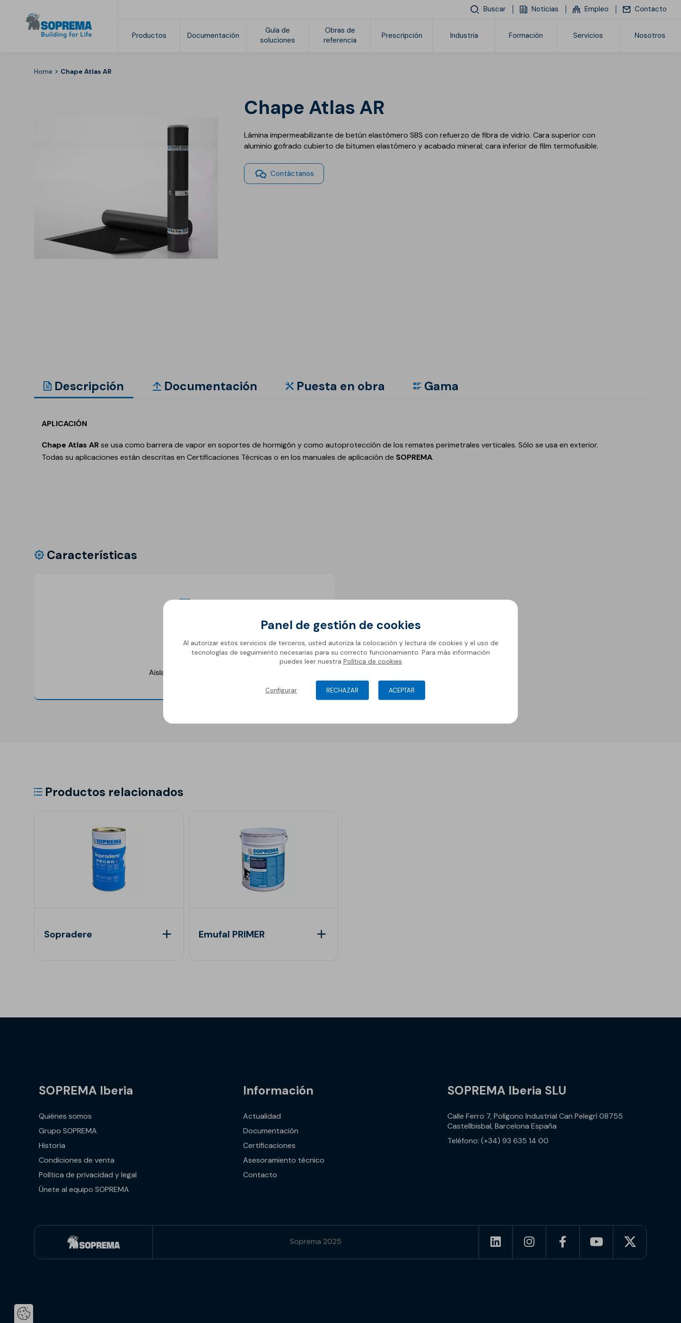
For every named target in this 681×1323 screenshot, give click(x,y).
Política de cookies (372, 661)
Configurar (281, 690)
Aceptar (402, 690)
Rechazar (342, 690)
